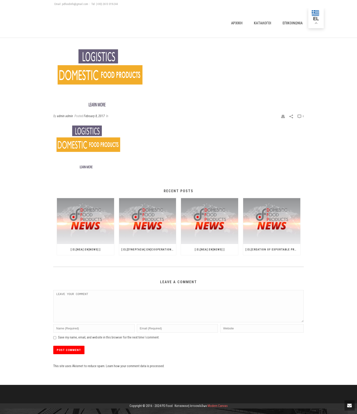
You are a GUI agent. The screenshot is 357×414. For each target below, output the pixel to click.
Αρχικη (236, 23)
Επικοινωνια (293, 23)
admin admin (65, 116)
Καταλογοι (262, 23)
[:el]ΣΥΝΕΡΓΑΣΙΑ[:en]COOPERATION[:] (147, 249)
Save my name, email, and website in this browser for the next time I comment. (108, 343)
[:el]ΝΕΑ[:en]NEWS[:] (85, 249)
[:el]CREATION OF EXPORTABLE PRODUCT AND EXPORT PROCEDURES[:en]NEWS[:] (272, 249)
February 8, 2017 (94, 116)
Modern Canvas (218, 411)
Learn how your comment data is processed (135, 371)
